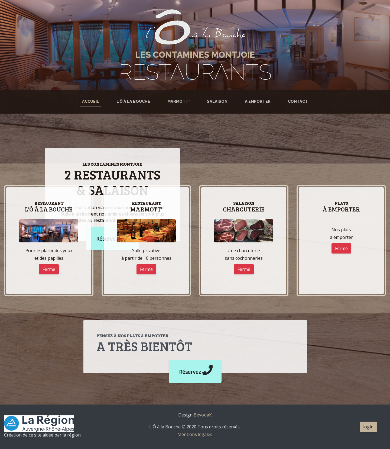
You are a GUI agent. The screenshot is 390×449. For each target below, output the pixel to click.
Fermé (49, 269)
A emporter (258, 101)
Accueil (91, 101)
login (368, 427)
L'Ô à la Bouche (133, 101)
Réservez (195, 370)
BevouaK (202, 415)
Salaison (217, 101)
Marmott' (178, 101)
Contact (298, 101)
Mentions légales (194, 434)
